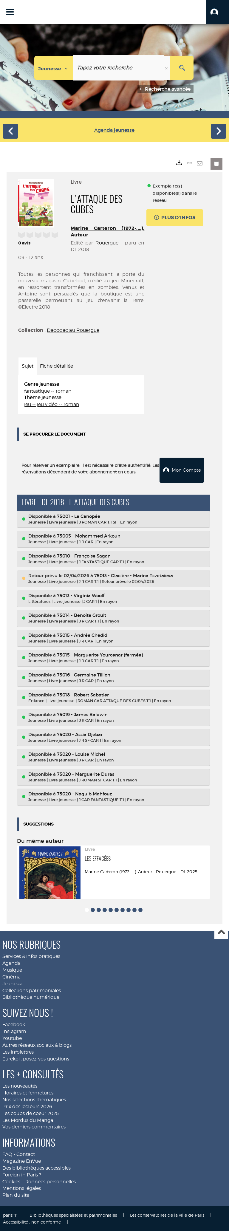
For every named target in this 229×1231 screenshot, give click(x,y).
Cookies (11, 1181)
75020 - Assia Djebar (80, 734)
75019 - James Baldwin (82, 714)
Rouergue (106, 243)
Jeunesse (12, 983)
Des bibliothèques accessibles (36, 1167)
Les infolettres (18, 1051)
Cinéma (11, 976)
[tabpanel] (81, 394)
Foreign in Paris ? (21, 1174)
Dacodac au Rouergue (73, 330)
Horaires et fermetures (27, 1092)
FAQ (7, 1153)
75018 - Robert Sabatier (83, 694)
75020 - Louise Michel (81, 753)
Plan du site (15, 1194)
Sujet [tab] (27, 366)
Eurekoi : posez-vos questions (35, 1058)
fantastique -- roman (48, 391)
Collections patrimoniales (31, 990)
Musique (12, 969)
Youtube (12, 1037)
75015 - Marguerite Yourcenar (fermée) (100, 654)
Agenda (11, 962)
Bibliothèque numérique (30, 996)
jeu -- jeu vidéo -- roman (51, 404)
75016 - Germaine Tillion (83, 674)
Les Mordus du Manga (27, 1119)
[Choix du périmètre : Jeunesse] (53, 67)
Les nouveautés (19, 1085)
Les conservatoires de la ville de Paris (167, 1214)
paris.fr (9, 1214)
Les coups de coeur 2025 (30, 1113)
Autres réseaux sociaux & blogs (37, 1044)
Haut (221, 931)
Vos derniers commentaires (34, 1126)
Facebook (13, 1024)
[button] (217, 12)
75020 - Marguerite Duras (85, 773)
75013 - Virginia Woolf (80, 595)
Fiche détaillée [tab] (56, 366)
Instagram (14, 1031)
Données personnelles (50, 1181)
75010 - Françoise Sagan (84, 555)
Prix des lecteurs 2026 (27, 1106)
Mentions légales (21, 1187)
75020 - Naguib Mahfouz (84, 793)
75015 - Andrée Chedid (82, 634)
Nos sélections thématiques (34, 1099)
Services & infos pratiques (31, 956)
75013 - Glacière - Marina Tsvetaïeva (133, 575)
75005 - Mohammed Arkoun (88, 535)
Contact (25, 1153)
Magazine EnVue (21, 1160)
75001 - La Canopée (78, 515)
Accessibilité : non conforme (32, 1221)
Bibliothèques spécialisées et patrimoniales (73, 1214)
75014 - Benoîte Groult (81, 614)
